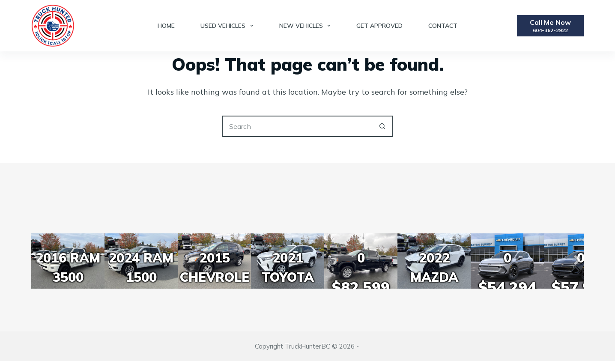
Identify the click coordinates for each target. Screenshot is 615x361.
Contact (442, 26)
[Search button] (382, 126)
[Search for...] (297, 126)
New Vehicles (306, 26)
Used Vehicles (228, 26)
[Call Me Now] (550, 25)
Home (166, 26)
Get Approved (379, 26)
